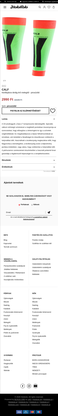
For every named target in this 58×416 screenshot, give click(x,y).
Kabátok (7, 309)
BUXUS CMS (19, 399)
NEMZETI (36, 370)
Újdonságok (8, 298)
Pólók (34, 329)
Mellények (8, 329)
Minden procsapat (39, 374)
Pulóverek (36, 326)
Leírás (5, 119)
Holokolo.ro (33, 402)
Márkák (7, 370)
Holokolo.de (25, 405)
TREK (34, 367)
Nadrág (7, 305)
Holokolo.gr (45, 405)
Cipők (6, 367)
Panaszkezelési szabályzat (14, 266)
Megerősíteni (48, 212)
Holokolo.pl (12, 402)
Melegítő (7, 322)
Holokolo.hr (35, 405)
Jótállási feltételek (11, 269)
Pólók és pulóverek (11, 333)
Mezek (6, 302)
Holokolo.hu (23, 402)
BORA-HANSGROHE (40, 360)
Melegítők (36, 340)
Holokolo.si (44, 402)
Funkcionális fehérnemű (13, 312)
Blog (5, 240)
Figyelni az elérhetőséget (25, 111)
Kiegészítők (8, 363)
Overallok (7, 336)
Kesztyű (7, 315)
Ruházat (7, 360)
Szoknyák (36, 333)
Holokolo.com (13, 405)
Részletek (6, 160)
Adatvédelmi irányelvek (41, 264)
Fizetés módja (37, 240)
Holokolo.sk (37, 399)
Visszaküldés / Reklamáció (14, 273)
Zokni (6, 319)
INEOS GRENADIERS (41, 363)
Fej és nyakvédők (10, 326)
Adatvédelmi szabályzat (41, 267)
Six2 (4, 86)
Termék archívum (10, 247)
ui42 (29, 399)
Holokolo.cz (47, 399)
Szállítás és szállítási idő (42, 243)
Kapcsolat (7, 243)
